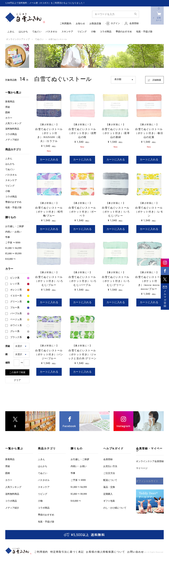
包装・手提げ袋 (144, 32)
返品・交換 (109, 483)
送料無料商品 (12, 128)
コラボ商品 (105, 32)
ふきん (10, 32)
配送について (110, 476)
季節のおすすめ (124, 32)
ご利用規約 (39, 549)
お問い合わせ (112, 549)
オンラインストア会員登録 (150, 458)
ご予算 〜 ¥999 (12, 242)
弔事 (7, 237)
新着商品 (10, 101)
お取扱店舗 (95, 23)
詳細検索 (151, 79)
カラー (8, 117)
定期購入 (108, 490)
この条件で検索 (17, 372)
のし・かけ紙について (114, 504)
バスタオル (51, 32)
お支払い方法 (110, 463)
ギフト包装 (109, 497)
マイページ (142, 465)
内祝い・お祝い (13, 231)
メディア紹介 (12, 139)
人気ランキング (13, 123)
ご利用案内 (65, 23)
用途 (7, 106)
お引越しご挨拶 (14, 226)
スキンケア (67, 32)
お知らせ (80, 23)
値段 (7, 362)
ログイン (115, 23)
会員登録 (134, 23)
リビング (82, 32)
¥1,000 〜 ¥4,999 (13, 248)
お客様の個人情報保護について (88, 549)
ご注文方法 (109, 469)
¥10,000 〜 (10, 258)
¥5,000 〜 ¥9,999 (13, 253)
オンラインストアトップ (16, 39)
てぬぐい (36, 32)
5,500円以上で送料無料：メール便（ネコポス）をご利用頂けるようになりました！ (48, 3)
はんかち (23, 32)
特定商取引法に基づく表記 (59, 549)
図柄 (7, 112)
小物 (93, 32)
